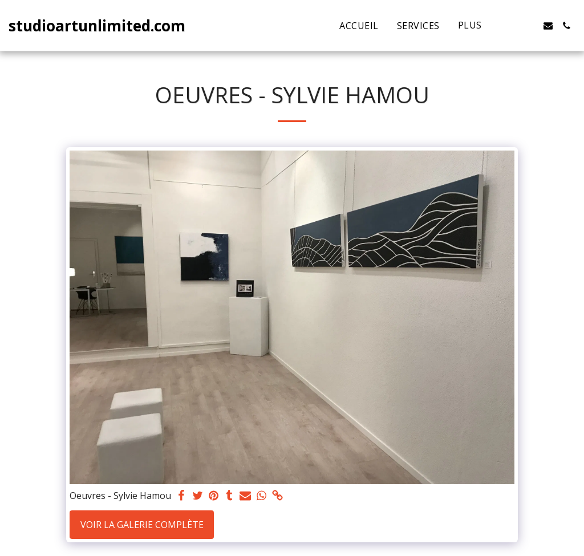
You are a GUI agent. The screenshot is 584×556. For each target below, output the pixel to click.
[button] (511, 25)
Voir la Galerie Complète (142, 524)
